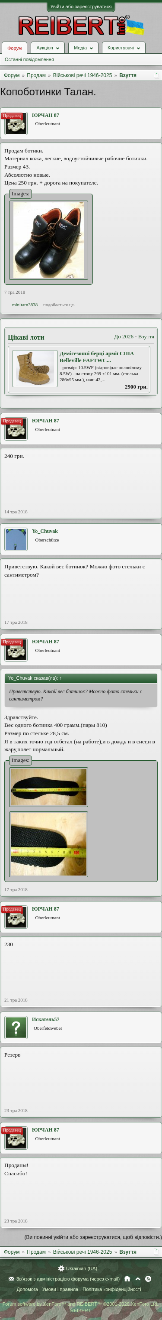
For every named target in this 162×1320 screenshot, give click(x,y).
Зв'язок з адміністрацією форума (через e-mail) (68, 1278)
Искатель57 (45, 1019)
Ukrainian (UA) (81, 1268)
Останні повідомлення (29, 59)
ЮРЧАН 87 (45, 115)
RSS (148, 1279)
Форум (14, 48)
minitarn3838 (25, 304)
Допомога (27, 1289)
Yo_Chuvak (45, 531)
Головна (127, 1279)
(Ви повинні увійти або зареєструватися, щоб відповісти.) (93, 1237)
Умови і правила (60, 1289)
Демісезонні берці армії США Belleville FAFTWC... (97, 357)
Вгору (138, 1279)
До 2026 (123, 336)
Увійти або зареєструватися (81, 6)
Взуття (146, 336)
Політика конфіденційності (112, 1289)
